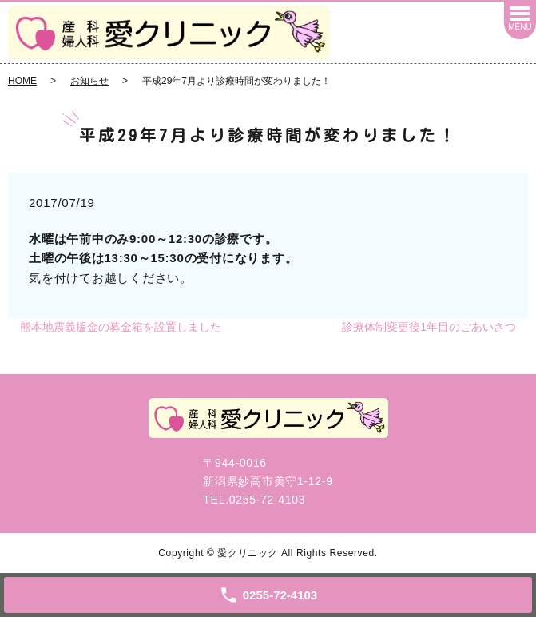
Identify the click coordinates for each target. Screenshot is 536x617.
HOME (22, 80)
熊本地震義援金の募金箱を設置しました (120, 326)
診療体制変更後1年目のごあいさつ (429, 326)
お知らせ (89, 80)
